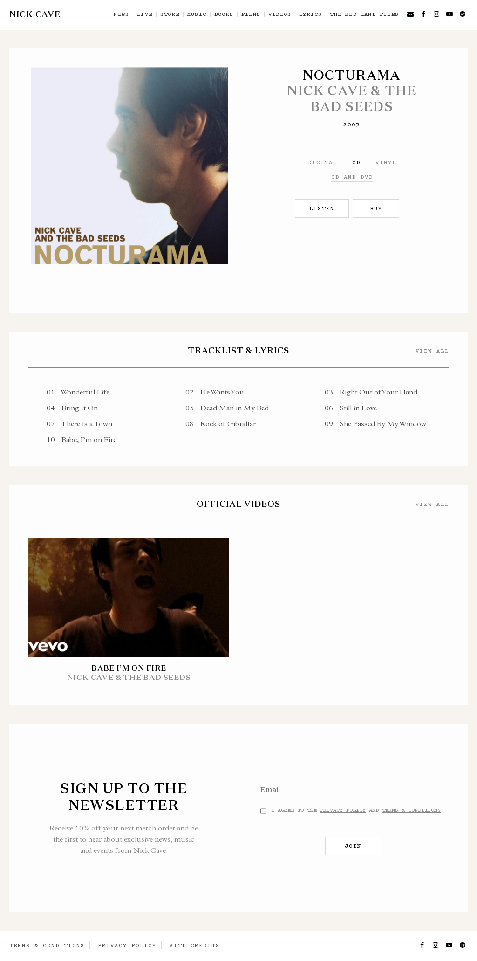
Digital (322, 162)
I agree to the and (356, 810)
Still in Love (351, 407)
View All (432, 350)
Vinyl (385, 162)
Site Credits (195, 945)
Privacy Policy (343, 810)
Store (169, 14)
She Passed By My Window (375, 423)
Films (250, 14)
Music (196, 14)
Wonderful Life (78, 391)
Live (144, 14)
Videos (279, 14)
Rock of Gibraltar (220, 423)
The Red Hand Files (364, 14)
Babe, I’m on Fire (81, 439)
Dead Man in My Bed (227, 407)
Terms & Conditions (411, 810)
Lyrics (310, 14)
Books (223, 14)
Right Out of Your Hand (371, 391)
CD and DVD (352, 176)
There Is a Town (79, 423)
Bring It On (72, 407)
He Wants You (214, 391)
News (121, 14)
